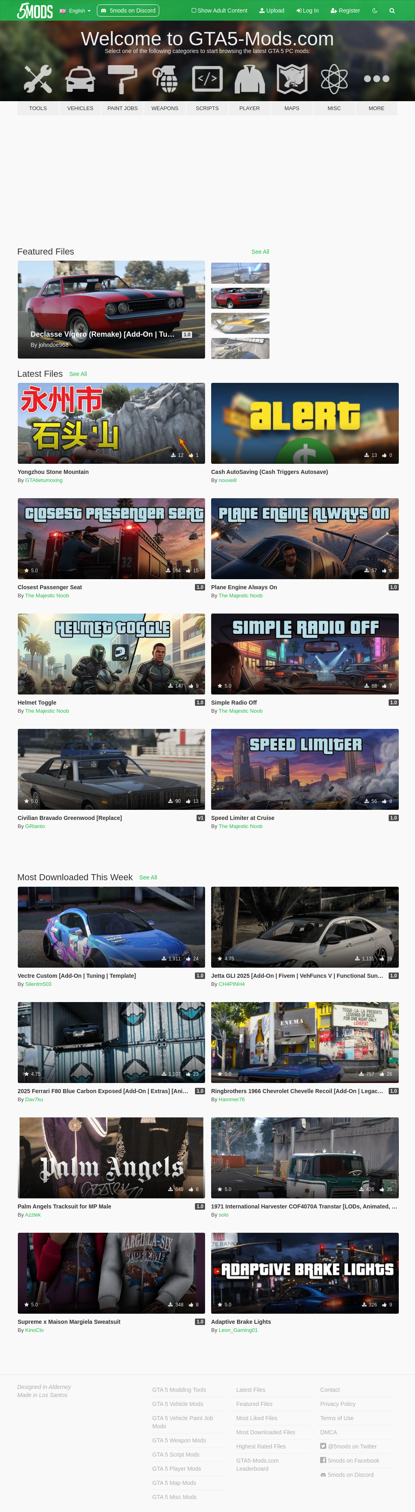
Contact (330, 1390)
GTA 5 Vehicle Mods (177, 1404)
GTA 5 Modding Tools (179, 1390)
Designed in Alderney (44, 1387)
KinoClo (34, 1330)
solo (224, 1215)
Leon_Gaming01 (238, 1330)
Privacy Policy (337, 1404)
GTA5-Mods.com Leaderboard (257, 1464)
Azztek (33, 1215)
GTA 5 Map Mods (174, 1483)
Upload (271, 10)
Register (345, 10)
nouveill (228, 480)
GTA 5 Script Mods (175, 1454)
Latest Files (250, 1390)
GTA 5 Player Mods (176, 1468)
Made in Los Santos (42, 1395)
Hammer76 (232, 1099)
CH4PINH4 (232, 984)
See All (261, 251)
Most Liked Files (256, 1418)
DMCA (328, 1432)
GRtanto (35, 826)
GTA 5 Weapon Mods (179, 1440)
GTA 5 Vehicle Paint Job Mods (182, 1422)
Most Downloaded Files (265, 1432)
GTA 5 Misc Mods (174, 1497)
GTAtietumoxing (43, 480)
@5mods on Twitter (348, 1446)
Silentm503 (38, 984)
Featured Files (254, 1404)
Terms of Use (336, 1418)
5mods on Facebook (349, 1460)
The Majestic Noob (47, 595)
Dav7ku (34, 1099)
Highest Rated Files (261, 1446)
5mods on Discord (347, 1475)
